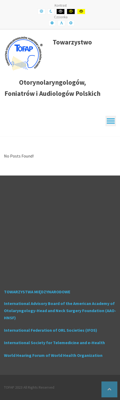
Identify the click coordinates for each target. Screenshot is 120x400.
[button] (109, 389)
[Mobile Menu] (110, 121)
